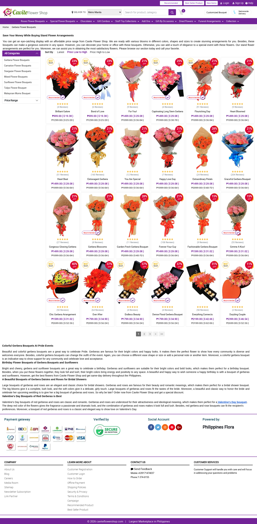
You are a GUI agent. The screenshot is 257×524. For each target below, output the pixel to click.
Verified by (101, 419)
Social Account (157, 419)
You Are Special (132, 179)
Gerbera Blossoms (97, 246)
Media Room (11, 482)
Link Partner (11, 495)
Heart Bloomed (237, 111)
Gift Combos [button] (105, 21)
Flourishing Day (202, 111)
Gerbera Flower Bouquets (24, 27)
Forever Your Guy (167, 246)
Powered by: (211, 419)
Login (224, 3)
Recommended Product (80, 504)
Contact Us (138, 461)
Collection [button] (232, 21)
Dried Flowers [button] (187, 21)
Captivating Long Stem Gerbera (167, 111)
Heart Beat (62, 179)
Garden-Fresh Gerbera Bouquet (132, 246)
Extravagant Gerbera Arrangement (97, 180)
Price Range (11, 100)
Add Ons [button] (147, 21)
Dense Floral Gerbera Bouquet (167, 314)
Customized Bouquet (216, 12)
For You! (132, 111)
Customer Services (206, 461)
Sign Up (238, 3)
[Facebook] (151, 427)
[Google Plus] (179, 427)
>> (161, 334)
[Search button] (172, 12)
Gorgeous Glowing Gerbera (62, 246)
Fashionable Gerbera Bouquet (202, 246)
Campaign (73, 500)
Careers (8, 477)
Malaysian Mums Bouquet (17, 93)
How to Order (74, 477)
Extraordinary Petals (203, 179)
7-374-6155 (143, 476)
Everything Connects (202, 314)
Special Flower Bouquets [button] (64, 21)
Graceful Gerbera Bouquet (237, 179)
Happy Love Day (167, 179)
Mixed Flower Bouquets (16, 76)
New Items (211, 3)
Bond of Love (97, 111)
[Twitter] (158, 427)
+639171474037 (146, 472)
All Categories (12, 53)
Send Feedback (141, 468)
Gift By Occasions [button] (166, 21)
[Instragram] (165, 427)
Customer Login (76, 473)
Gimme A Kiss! (237, 246)
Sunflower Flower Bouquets (18, 82)
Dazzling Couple (238, 314)
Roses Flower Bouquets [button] (34, 21)
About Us (9, 468)
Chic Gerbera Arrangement (62, 314)
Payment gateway (15, 419)
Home (6, 27)
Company (10, 461)
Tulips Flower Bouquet (15, 87)
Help (249, 3)
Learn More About (79, 461)
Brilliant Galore (62, 111)
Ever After (97, 314)
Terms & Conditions (78, 495)
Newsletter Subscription (17, 491)
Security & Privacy (77, 491)
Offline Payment (76, 482)
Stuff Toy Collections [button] (127, 21)
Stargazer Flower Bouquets (17, 71)
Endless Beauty (132, 314)
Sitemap (8, 486)
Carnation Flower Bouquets (17, 65)
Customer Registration (79, 468)
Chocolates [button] (87, 21)
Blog (6, 473)
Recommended (171, 3)
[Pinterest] (172, 427)
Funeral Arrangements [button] (210, 21)
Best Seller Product (194, 3)
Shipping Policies (76, 486)
